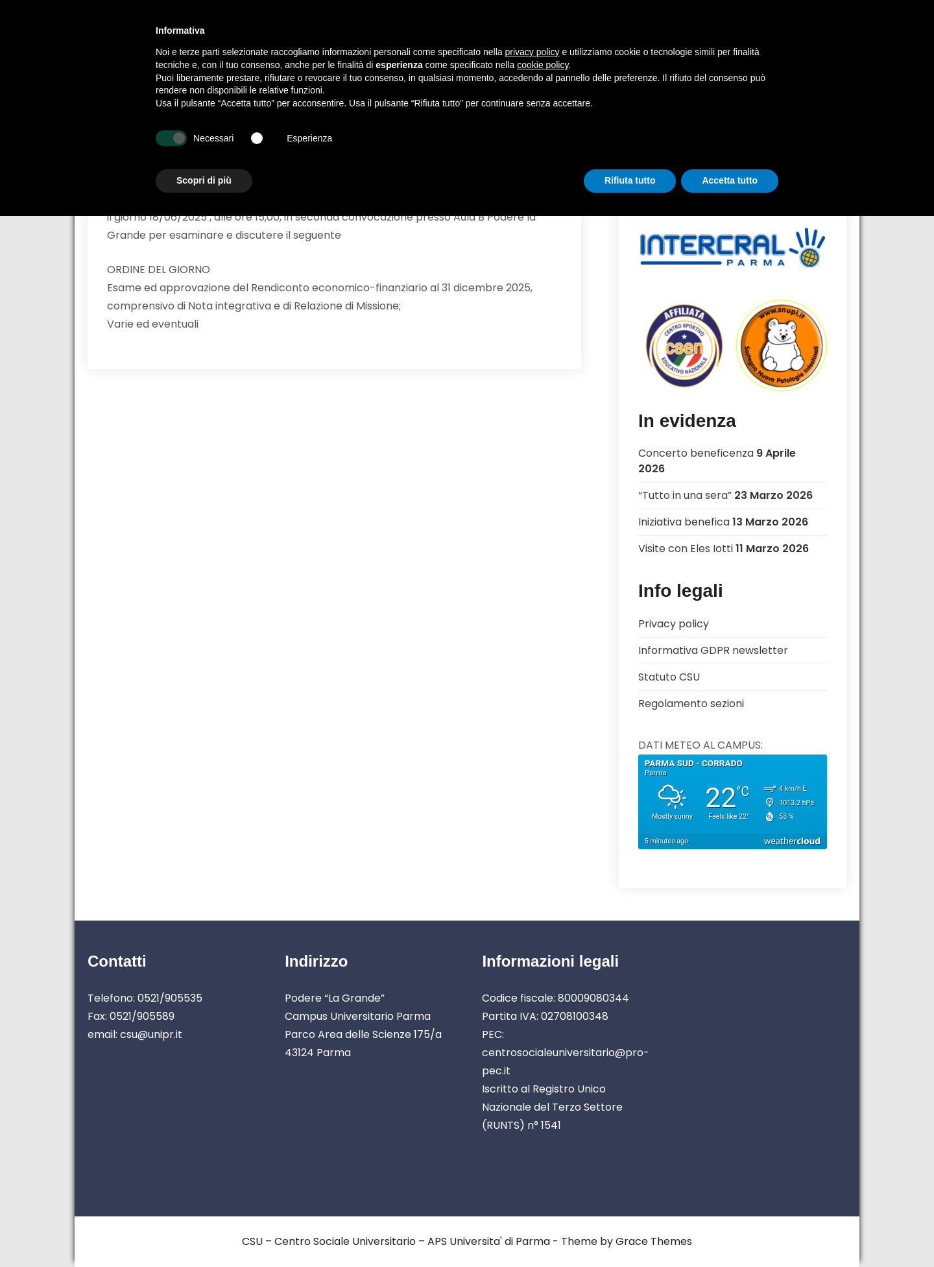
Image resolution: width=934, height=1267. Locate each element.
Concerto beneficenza (696, 453)
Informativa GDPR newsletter (713, 650)
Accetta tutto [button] (730, 180)
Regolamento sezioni (691, 703)
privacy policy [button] (532, 52)
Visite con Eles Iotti (685, 548)
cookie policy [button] (542, 65)
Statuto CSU (669, 677)
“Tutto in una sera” (685, 495)
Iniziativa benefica (684, 521)
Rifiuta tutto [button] (630, 180)
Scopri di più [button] (204, 180)
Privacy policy (673, 623)
